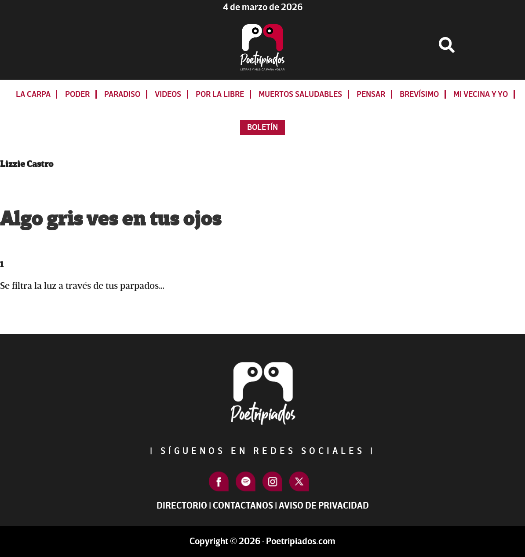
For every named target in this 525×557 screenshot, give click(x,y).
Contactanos (243, 505)
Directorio (182, 505)
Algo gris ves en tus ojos (110, 219)
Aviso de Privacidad (324, 505)
